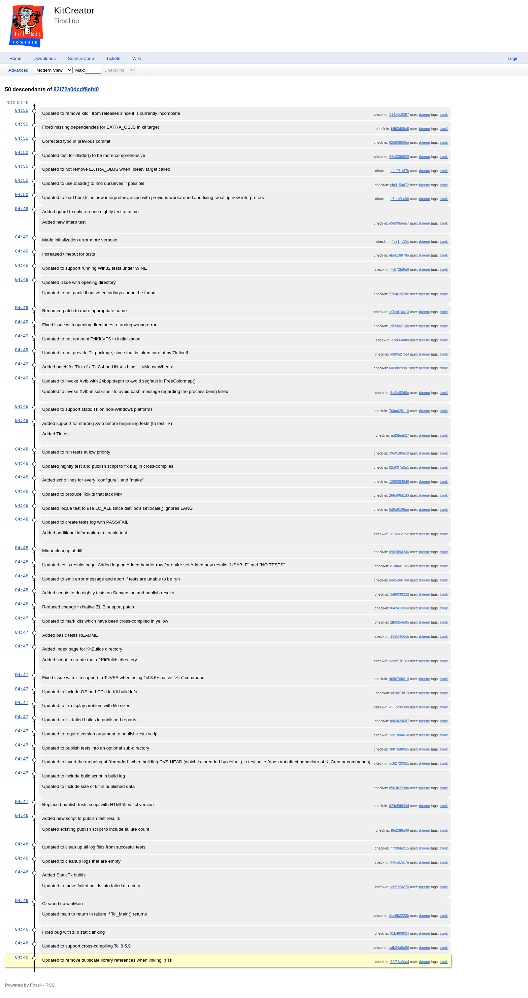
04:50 (21, 110)
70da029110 (399, 411)
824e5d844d (399, 806)
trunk (444, 114)
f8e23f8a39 (400, 830)
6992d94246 (399, 552)
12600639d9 (399, 481)
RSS (50, 985)
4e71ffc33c (400, 241)
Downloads (45, 58)
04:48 (21, 421)
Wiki (136, 58)
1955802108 (399, 326)
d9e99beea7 (399, 223)
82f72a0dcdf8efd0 (76, 89)
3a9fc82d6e (399, 393)
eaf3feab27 (400, 435)
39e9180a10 (399, 453)
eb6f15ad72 (399, 185)
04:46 (21, 815)
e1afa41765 (399, 566)
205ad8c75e (399, 534)
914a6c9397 (399, 114)
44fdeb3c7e (399, 862)
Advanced (18, 70)
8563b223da (399, 788)
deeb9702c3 (399, 661)
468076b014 (399, 679)
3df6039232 (399, 594)
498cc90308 (399, 707)
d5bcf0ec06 (400, 199)
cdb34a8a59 (399, 947)
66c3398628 (399, 157)
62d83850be (399, 142)
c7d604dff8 (400, 340)
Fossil (36, 985)
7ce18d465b (399, 735)
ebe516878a (399, 255)
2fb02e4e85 (399, 622)
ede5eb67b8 (399, 580)
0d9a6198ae (399, 509)
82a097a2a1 (399, 467)
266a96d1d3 (399, 495)
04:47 (21, 618)
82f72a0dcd (399, 962)
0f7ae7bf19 (400, 693)
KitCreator (74, 10)
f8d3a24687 (399, 721)
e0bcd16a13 (399, 312)
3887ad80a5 (399, 749)
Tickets (113, 58)
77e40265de (399, 294)
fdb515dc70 (399, 887)
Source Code (81, 58)
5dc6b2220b (399, 915)
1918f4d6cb (399, 636)
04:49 (21, 209)
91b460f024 (399, 933)
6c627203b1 (399, 763)
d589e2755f (399, 354)
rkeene (424, 114)
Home (15, 58)
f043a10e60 (399, 608)
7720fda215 (399, 848)
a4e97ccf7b (400, 171)
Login (513, 58)
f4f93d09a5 (400, 129)
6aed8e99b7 (399, 368)
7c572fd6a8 (399, 269)
